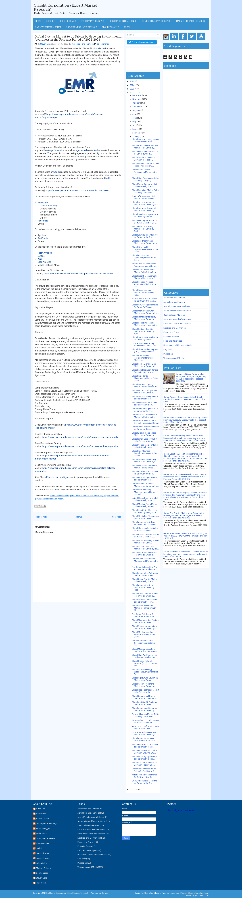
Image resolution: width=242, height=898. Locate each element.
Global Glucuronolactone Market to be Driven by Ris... (145, 547)
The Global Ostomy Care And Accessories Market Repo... (145, 568)
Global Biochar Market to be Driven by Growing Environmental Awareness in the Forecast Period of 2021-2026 (79, 38)
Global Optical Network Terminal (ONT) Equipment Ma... (144, 663)
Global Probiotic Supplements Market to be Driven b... (145, 391)
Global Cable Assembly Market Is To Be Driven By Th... (144, 607)
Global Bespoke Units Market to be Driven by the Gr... (145, 745)
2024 (132, 85)
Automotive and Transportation (177, 310)
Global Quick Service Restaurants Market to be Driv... (144, 172)
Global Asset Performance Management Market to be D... (145, 561)
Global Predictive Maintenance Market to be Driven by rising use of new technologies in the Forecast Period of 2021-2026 (185, 554)
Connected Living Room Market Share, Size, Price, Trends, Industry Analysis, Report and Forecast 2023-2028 (191, 377)
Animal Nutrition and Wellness (176, 306)
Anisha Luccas (42, 818)
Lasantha (175, 893)
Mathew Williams (43, 868)
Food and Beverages (172, 341)
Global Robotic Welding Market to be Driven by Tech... (143, 228)
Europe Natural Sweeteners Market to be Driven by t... (144, 733)
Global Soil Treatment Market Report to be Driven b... (145, 553)
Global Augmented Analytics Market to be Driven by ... (144, 709)
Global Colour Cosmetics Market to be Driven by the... (145, 484)
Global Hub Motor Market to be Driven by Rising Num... (144, 511)
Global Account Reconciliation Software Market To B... (145, 535)
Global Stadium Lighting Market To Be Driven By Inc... (145, 385)
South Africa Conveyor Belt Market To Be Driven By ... (144, 197)
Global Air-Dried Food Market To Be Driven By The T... (145, 472)
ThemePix (148, 893)
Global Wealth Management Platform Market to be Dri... (145, 277)
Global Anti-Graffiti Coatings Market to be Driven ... (144, 703)
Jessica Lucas (42, 858)
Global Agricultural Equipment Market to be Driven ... (145, 679)
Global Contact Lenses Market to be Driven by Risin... (145, 600)
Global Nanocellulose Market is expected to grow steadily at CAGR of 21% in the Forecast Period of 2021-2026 (185, 535)
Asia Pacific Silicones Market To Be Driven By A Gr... (144, 776)
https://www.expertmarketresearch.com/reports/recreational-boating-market (80, 446)
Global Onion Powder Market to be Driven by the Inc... (144, 580)
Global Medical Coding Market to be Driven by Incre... (145, 140)
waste (58, 150)
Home (38, 21)
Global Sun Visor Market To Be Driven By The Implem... (145, 191)
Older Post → (117, 517)
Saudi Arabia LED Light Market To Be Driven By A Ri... (145, 721)
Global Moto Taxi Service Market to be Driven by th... (145, 203)
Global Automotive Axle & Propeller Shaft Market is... (144, 523)
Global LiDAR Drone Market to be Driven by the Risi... (145, 236)
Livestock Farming (49, 205)
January (135, 136)
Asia (40, 259)
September (137, 106)
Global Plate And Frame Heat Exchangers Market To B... (144, 656)
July (134, 114)
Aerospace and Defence (174, 298)
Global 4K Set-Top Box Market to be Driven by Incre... (145, 446)
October (136, 103)
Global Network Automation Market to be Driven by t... (144, 627)
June (134, 118)
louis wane (41, 883)
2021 (132, 790)
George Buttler (42, 843)
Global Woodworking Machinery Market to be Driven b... (143, 492)
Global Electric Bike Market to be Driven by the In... (145, 152)
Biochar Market (97, 48)
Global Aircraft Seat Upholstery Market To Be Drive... (144, 257)
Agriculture (43, 202)
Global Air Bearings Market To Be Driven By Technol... (145, 306)
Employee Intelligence (48, 27)
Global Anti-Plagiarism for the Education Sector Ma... (145, 371)
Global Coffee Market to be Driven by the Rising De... (144, 158)
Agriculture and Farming (82, 44)
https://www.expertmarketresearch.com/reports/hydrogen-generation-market (80, 437)
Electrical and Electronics (174, 328)
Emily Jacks (41, 833)
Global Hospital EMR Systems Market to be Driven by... (145, 146)
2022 (132, 92)
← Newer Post (40, 517)
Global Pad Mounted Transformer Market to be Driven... (144, 453)
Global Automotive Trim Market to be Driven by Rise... (143, 587)
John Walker (41, 863)
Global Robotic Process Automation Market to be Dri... (144, 284)
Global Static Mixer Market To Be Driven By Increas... (145, 338)
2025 (132, 81)
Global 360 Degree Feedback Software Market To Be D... (145, 221)
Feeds (127, 27)
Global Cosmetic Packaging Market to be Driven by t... (144, 460)
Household (43, 220)
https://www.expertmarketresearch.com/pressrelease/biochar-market (78, 273)
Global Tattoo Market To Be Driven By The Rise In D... (144, 770)
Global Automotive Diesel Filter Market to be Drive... (144, 739)
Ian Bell (39, 848)
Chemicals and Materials (174, 315)
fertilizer (109, 178)
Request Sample (110, 27)
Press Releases (68, 21)
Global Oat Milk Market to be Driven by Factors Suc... (144, 763)
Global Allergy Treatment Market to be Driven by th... (145, 685)
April (134, 125)
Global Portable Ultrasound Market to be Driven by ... (144, 209)
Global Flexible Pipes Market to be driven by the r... (144, 403)
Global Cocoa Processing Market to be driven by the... (145, 324)
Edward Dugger (43, 828)
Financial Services (171, 336)
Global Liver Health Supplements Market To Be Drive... (145, 249)
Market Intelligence (93, 21)
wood (56, 172)
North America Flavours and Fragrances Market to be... (144, 265)
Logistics (167, 349)
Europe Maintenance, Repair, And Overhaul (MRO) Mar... (144, 344)
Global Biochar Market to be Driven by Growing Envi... (144, 751)
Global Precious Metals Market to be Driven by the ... (145, 691)
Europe (41, 256)
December (137, 95)
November (137, 99)
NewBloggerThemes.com (197, 895)
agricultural (81, 150)
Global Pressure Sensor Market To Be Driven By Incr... (143, 292)
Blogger (105, 893)
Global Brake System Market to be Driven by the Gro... (144, 185)
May (134, 121)
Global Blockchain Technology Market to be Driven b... (145, 517)
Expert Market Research (46, 838)
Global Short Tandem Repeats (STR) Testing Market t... (145, 350)
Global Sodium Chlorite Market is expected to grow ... (145, 164)
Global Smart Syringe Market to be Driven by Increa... (144, 757)
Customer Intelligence (123, 21)
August (135, 110)
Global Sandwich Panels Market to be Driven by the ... (145, 242)
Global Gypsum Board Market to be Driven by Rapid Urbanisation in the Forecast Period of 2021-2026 (185, 399)
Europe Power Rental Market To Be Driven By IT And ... (144, 299)
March (135, 129)
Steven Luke (45, 44)
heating (48, 150)
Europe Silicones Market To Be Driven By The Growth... (145, 715)
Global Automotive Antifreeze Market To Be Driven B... (145, 574)
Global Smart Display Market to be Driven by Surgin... (144, 440)
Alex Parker (41, 813)
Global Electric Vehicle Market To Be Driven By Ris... (145, 529)
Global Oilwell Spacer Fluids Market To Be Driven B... (144, 415)
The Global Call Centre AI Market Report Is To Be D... (144, 615)
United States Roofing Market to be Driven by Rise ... (145, 499)
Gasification (43, 238)
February (136, 133)
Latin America (44, 262)
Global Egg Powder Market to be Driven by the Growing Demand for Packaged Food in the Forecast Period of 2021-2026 (183, 515)
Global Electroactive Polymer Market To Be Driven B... (144, 466)
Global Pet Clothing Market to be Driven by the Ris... (145, 409)
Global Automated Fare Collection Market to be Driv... (143, 642)
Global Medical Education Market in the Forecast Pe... (145, 650)
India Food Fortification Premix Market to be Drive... (145, 727)
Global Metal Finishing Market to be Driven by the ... (145, 397)
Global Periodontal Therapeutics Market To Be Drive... (145, 378)
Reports (50, 21)
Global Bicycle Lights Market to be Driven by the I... (144, 478)
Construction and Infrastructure (177, 319)
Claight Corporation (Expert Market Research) (65, 7)
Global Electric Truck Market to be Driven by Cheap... (145, 428)
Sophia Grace (42, 873)
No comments (103, 44)
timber (97, 150)
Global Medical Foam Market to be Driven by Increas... (144, 505)
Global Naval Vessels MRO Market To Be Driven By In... (145, 271)
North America (45, 253)
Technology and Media (173, 358)
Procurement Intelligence (81, 27)
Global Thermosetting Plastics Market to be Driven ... (145, 621)
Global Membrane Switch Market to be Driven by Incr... (145, 312)
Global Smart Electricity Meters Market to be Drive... (145, 541)
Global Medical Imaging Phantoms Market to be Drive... (143, 634)
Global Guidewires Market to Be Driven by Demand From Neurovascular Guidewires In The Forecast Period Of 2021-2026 (185, 419)
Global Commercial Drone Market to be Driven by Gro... (145, 697)
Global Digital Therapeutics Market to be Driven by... (144, 434)
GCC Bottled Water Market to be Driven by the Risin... (144, 782)
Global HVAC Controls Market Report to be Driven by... (145, 594)
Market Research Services (190, 21)
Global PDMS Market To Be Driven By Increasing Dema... (145, 422)
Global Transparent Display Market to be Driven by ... (144, 318)
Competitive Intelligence (156, 21)
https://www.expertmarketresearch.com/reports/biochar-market (77, 190)
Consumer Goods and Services (177, 323)
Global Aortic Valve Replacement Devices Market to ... (142, 357)
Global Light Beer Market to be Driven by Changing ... (145, 179)
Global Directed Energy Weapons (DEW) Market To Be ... (145, 671)
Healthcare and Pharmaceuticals (177, 345)
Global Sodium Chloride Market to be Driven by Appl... (143, 331)
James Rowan (42, 853)
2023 (132, 89)
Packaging (168, 354)
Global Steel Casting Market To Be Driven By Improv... (145, 215)
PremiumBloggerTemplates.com (194, 893)
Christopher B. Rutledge (46, 823)
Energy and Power (171, 332)
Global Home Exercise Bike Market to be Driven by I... (144, 365)
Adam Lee (40, 809)
